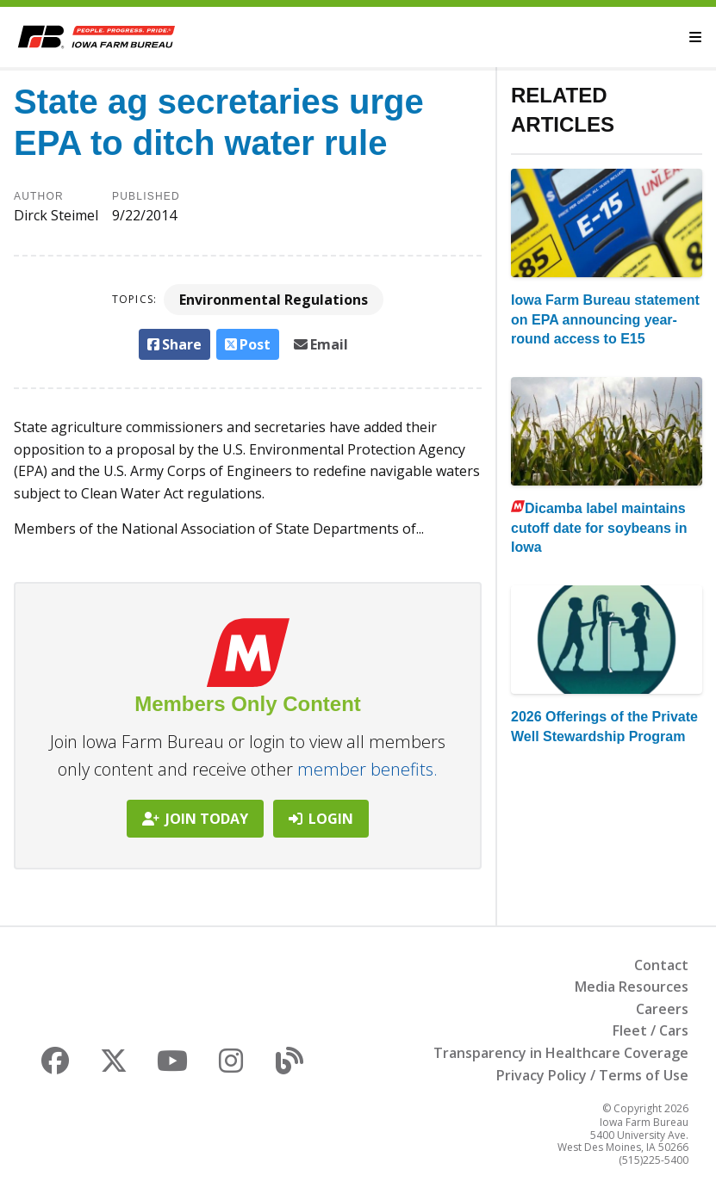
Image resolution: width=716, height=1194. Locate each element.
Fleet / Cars (650, 1030)
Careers (662, 1008)
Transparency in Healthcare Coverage (560, 1052)
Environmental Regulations (273, 299)
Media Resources (631, 986)
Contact (661, 965)
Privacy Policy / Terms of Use (592, 1075)
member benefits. (367, 769)
